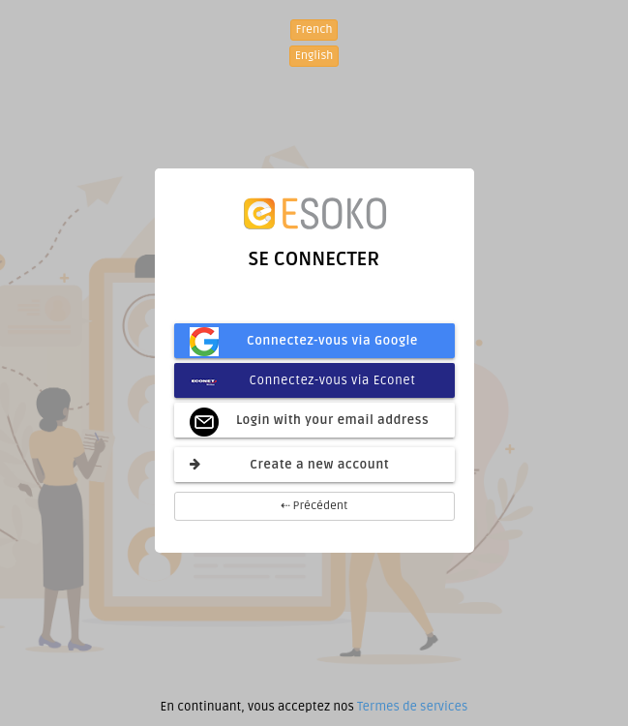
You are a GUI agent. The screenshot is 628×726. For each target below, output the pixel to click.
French (314, 29)
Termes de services (412, 706)
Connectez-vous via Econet (303, 380)
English (314, 55)
